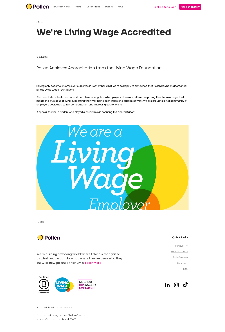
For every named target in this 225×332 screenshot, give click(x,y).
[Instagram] (176, 285)
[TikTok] (185, 285)
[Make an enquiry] (190, 7)
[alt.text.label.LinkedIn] (167, 285)
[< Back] (46, 22)
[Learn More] (112, 262)
